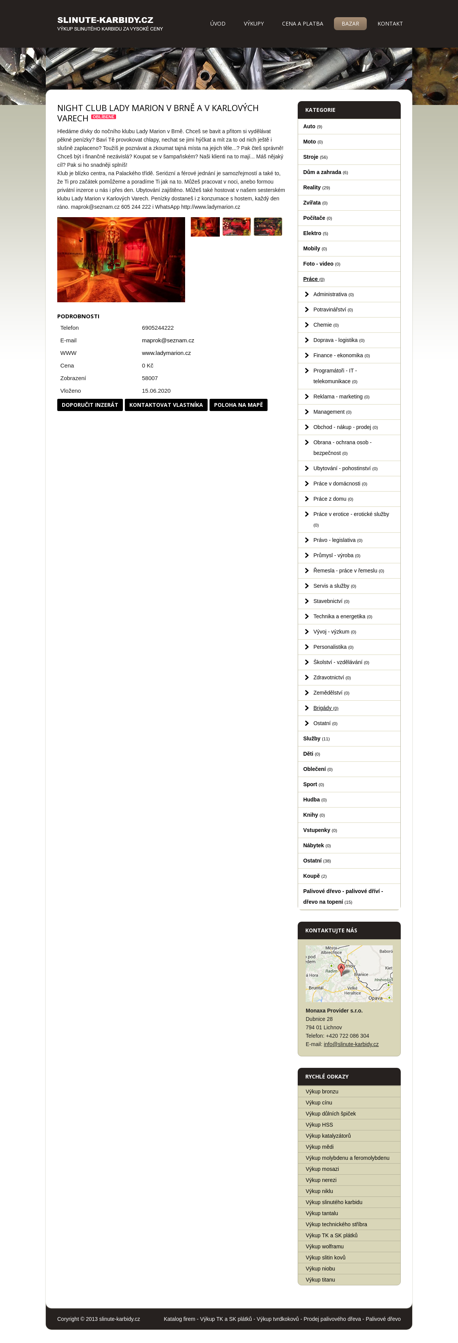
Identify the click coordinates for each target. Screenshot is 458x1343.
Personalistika (333, 647)
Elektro (315, 233)
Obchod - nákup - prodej (345, 427)
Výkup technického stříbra (336, 1224)
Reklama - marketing (341, 396)
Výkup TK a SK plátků (332, 1235)
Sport (313, 784)
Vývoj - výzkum (334, 632)
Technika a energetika (342, 616)
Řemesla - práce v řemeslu (348, 571)
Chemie (326, 325)
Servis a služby (334, 586)
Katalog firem (179, 1319)
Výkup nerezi (321, 1180)
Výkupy (254, 23)
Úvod (218, 23)
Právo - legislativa (338, 540)
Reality (316, 187)
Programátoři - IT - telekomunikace (335, 376)
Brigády (326, 708)
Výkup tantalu (322, 1213)
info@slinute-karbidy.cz (351, 1044)
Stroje (315, 157)
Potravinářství (333, 309)
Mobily (315, 248)
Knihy (314, 815)
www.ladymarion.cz (166, 353)
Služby (316, 738)
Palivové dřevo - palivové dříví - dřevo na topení (343, 896)
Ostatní (325, 723)
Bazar (350, 23)
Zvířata (315, 203)
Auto (312, 126)
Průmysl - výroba (336, 555)
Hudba (315, 799)
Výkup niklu (319, 1191)
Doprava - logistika (338, 340)
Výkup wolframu (325, 1246)
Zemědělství (331, 693)
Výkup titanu (320, 1280)
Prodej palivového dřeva (332, 1319)
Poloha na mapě (238, 404)
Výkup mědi (320, 1147)
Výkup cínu (319, 1103)
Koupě (315, 876)
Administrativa (333, 294)
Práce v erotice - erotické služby (351, 519)
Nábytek (317, 845)
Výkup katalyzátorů (328, 1136)
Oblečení (317, 769)
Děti (311, 754)
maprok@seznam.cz (168, 340)
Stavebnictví (331, 601)
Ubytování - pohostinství (345, 468)
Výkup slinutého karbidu (334, 1202)
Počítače (317, 218)
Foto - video (321, 264)
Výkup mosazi (322, 1169)
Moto (313, 142)
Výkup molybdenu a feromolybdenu (347, 1158)
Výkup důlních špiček (331, 1114)
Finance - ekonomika (341, 355)
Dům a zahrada (325, 172)
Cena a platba (302, 23)
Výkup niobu (320, 1269)
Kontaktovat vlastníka (166, 404)
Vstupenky (320, 830)
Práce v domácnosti (340, 483)
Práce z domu (333, 499)
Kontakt (390, 23)
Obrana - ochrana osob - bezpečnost (342, 447)
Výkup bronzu (322, 1091)
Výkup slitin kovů (325, 1257)
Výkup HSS (319, 1125)
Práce (313, 279)
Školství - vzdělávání (341, 662)
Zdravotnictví (332, 677)
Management (332, 412)
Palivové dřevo (383, 1319)
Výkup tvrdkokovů (278, 1319)
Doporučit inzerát (90, 404)
